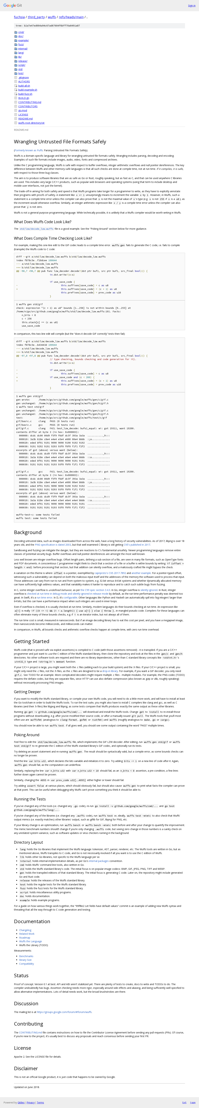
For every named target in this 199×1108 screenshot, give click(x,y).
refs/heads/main (71, 17)
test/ (21, 73)
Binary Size (25, 959)
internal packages (99, 861)
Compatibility (26, 963)
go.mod (22, 110)
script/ (21, 65)
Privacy (31, 1102)
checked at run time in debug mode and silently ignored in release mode (67, 593)
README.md (25, 118)
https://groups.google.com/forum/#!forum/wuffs (64, 1012)
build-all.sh (24, 85)
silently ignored (149, 590)
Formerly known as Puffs (29, 150)
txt (184, 1102)
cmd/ (21, 32)
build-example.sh (27, 89)
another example (141, 573)
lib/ (20, 56)
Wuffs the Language (30, 941)
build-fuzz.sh (25, 94)
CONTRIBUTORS (28, 106)
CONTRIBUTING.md (29, 102)
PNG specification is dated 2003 (53, 544)
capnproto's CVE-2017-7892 (110, 573)
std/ (20, 69)
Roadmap (24, 937)
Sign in (192, 5)
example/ (23, 40)
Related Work (26, 933)
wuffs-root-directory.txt (31, 122)
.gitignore (23, 77)
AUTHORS (24, 81)
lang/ (21, 52)
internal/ (23, 48)
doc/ (20, 36)
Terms (40, 1102)
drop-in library (110, 671)
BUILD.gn (23, 98)
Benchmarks (26, 956)
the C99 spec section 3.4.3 (95, 590)
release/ (22, 61)
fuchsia (19, 17)
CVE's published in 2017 (137, 544)
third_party (36, 17)
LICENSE (23, 114)
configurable (70, 597)
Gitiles (21, 1102)
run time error (44, 597)
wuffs (52, 17)
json (193, 1102)
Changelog (25, 930)
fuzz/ (21, 44)
